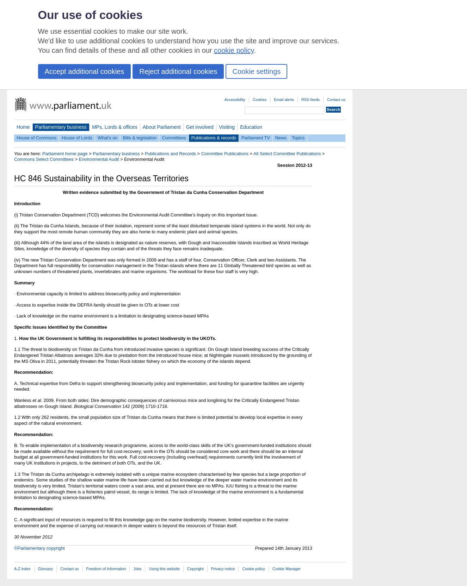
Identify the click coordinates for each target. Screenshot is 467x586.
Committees (174, 137)
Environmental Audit (99, 159)
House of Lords (77, 137)
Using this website (164, 569)
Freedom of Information (106, 569)
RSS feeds (310, 99)
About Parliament (162, 127)
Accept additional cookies (84, 71)
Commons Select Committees (44, 159)
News (281, 137)
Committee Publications (224, 153)
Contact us (336, 99)
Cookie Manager (286, 569)
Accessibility (235, 99)
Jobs (137, 569)
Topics (298, 137)
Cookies (259, 99)
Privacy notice (223, 569)
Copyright (195, 569)
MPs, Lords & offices (114, 127)
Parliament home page (65, 153)
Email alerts (284, 99)
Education (251, 127)
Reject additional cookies (178, 71)
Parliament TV (255, 137)
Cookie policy (253, 569)
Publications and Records (170, 153)
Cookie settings (256, 71)
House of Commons (36, 137)
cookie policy (234, 50)
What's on (108, 137)
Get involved (200, 127)
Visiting (227, 127)
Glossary (45, 569)
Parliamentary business (61, 127)
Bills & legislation (139, 137)
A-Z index (22, 569)
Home (23, 127)
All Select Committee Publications (287, 153)
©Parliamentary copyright (39, 548)
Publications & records (213, 137)
